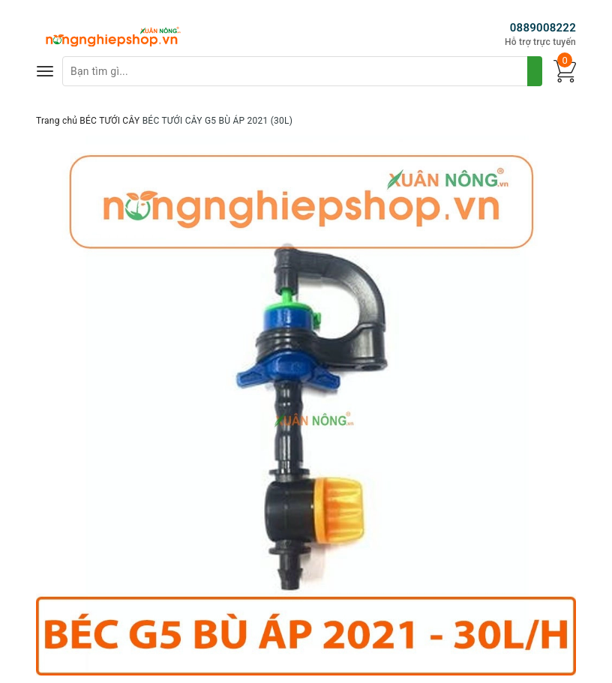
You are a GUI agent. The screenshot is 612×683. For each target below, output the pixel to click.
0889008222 (543, 27)
